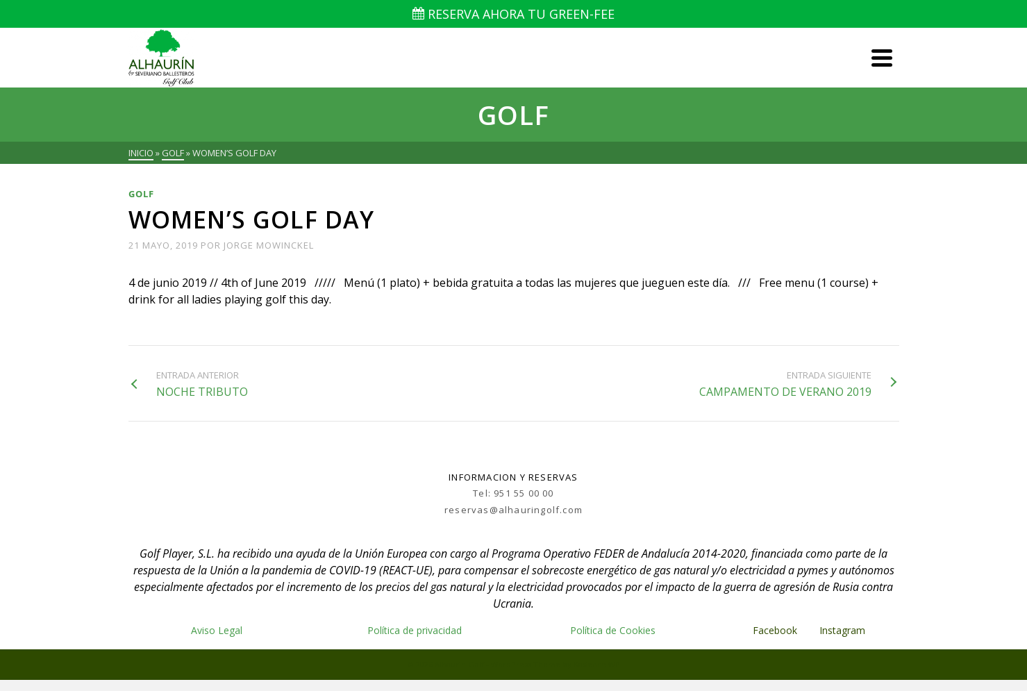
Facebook (775, 630)
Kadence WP (597, 664)
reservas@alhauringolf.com (513, 509)
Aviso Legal (216, 630)
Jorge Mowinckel (269, 245)
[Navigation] (882, 58)
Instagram (843, 630)
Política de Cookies (613, 630)
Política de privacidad (414, 630)
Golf (141, 194)
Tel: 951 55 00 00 (513, 493)
